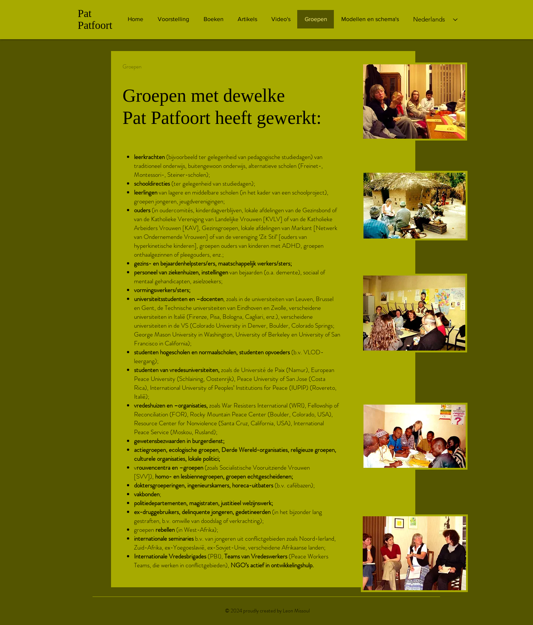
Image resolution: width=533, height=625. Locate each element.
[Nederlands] (435, 19)
